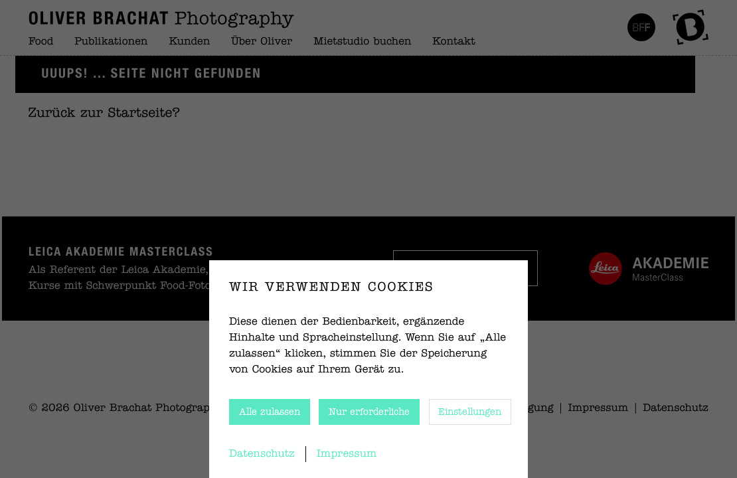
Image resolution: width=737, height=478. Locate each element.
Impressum (347, 454)
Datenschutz (262, 454)
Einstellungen (469, 412)
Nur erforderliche (369, 412)
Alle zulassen (269, 412)
